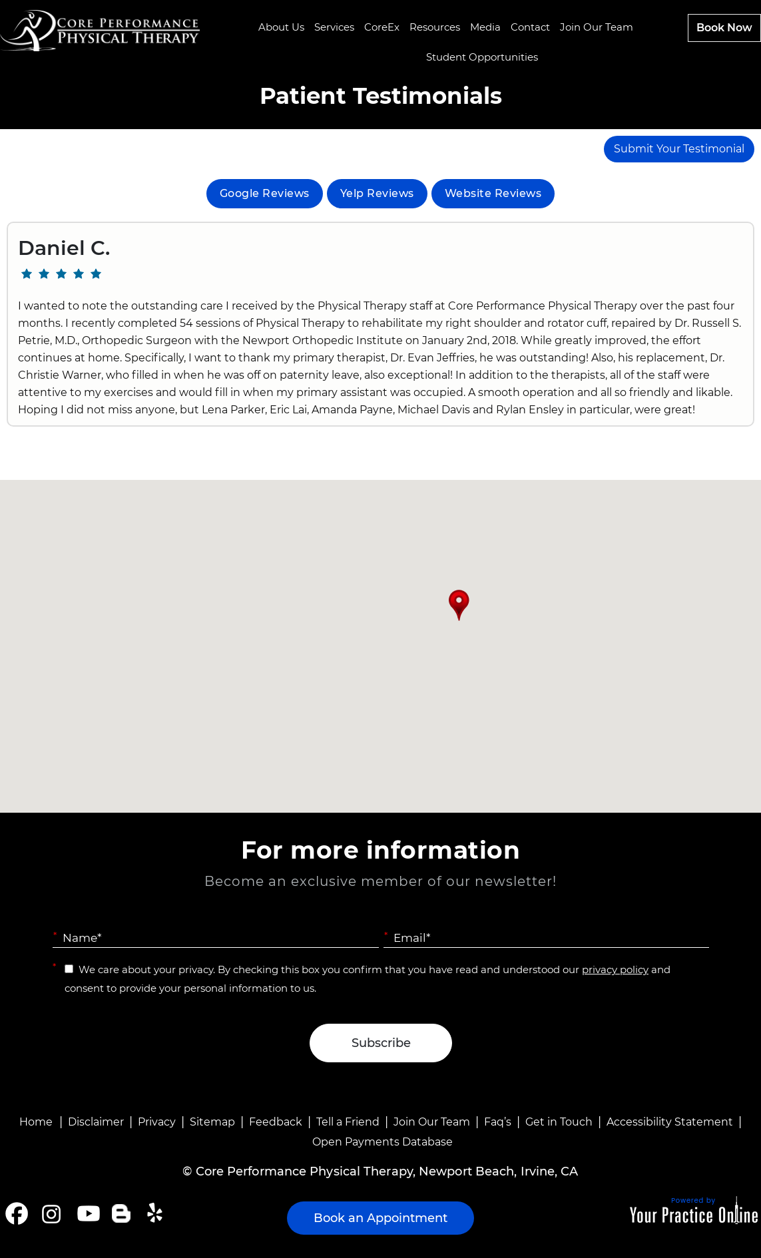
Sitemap (212, 1122)
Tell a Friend (348, 1122)
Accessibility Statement (670, 1122)
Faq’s (497, 1122)
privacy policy (615, 969)
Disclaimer (96, 1122)
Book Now (724, 27)
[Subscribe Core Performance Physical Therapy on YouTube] (87, 1213)
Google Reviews (265, 193)
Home (36, 1122)
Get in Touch (559, 1122)
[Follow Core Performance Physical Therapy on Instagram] (50, 1213)
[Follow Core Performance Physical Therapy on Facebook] (16, 1213)
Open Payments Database (382, 1142)
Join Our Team (431, 1122)
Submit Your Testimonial (679, 148)
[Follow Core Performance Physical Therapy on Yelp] (157, 1213)
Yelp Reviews (377, 193)
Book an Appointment (380, 1218)
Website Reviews (493, 193)
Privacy (157, 1122)
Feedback (275, 1122)
